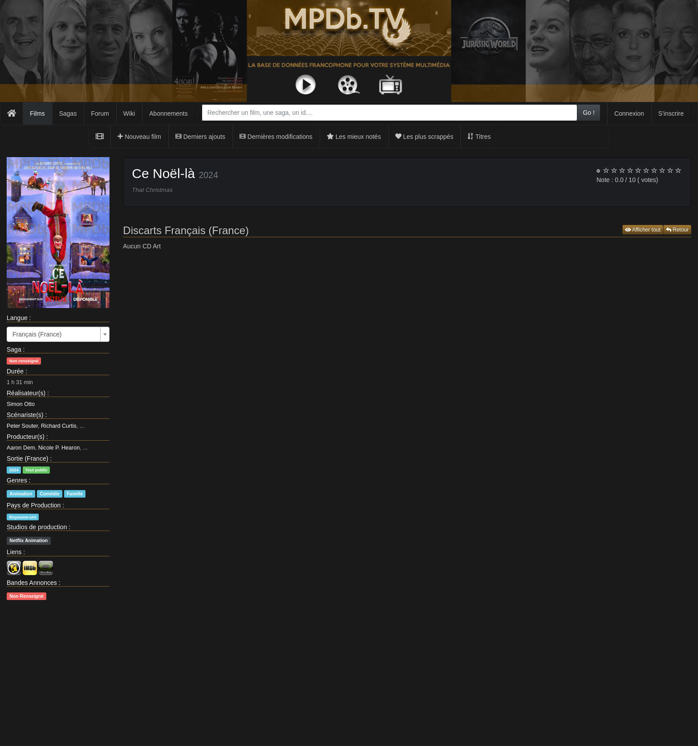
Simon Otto (21, 404)
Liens (14, 551)
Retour (677, 230)
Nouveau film (139, 136)
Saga (14, 349)
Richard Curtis (59, 426)
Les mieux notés (354, 136)
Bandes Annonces (32, 582)
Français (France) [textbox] (36, 334)
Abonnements (168, 113)
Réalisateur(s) (26, 393)
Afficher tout (643, 230)
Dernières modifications (275, 136)
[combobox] (390, 112)
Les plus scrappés (424, 136)
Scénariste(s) (25, 414)
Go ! (588, 112)
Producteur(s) (26, 436)
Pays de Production (34, 505)
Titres (479, 136)
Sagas (68, 113)
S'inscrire (671, 113)
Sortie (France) (27, 458)
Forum (100, 113)
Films (37, 113)
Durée (15, 371)
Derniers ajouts (200, 136)
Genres (17, 480)
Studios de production (37, 527)
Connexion (629, 113)
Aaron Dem (21, 448)
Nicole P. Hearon (59, 448)
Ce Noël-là (163, 173)
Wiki (129, 113)
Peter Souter (22, 426)
